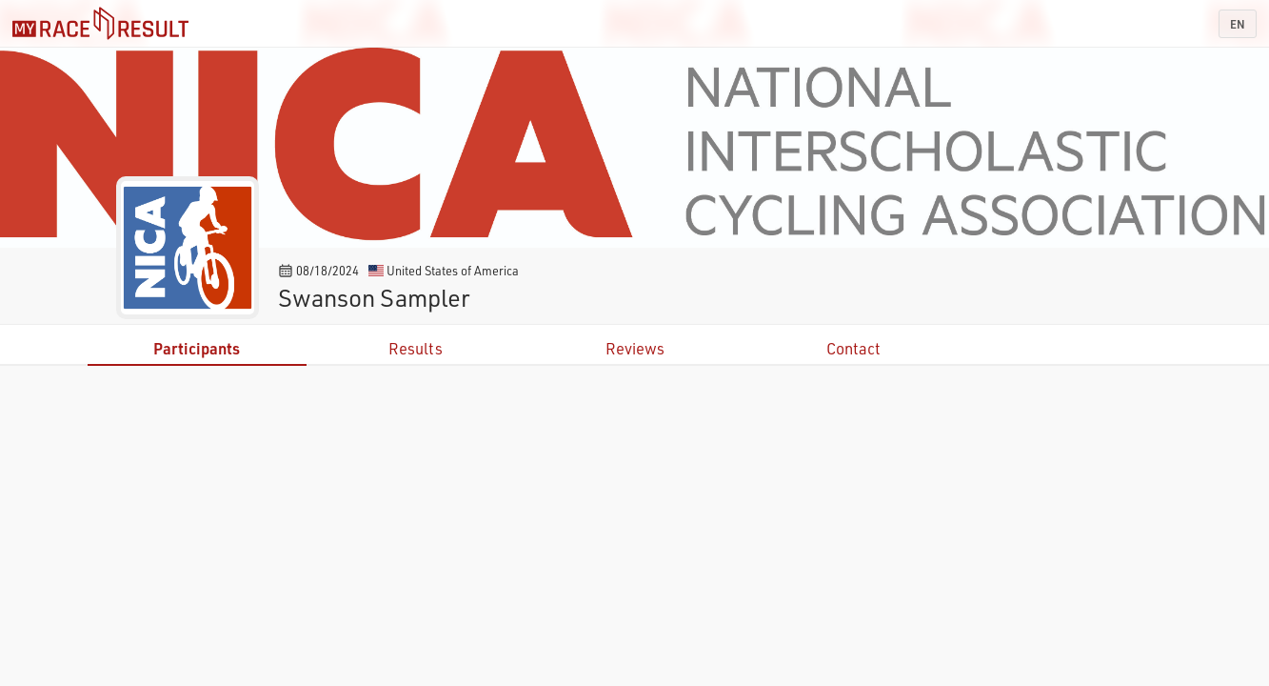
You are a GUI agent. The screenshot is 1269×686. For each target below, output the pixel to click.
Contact (853, 348)
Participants (196, 348)
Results (415, 348)
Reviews (634, 348)
